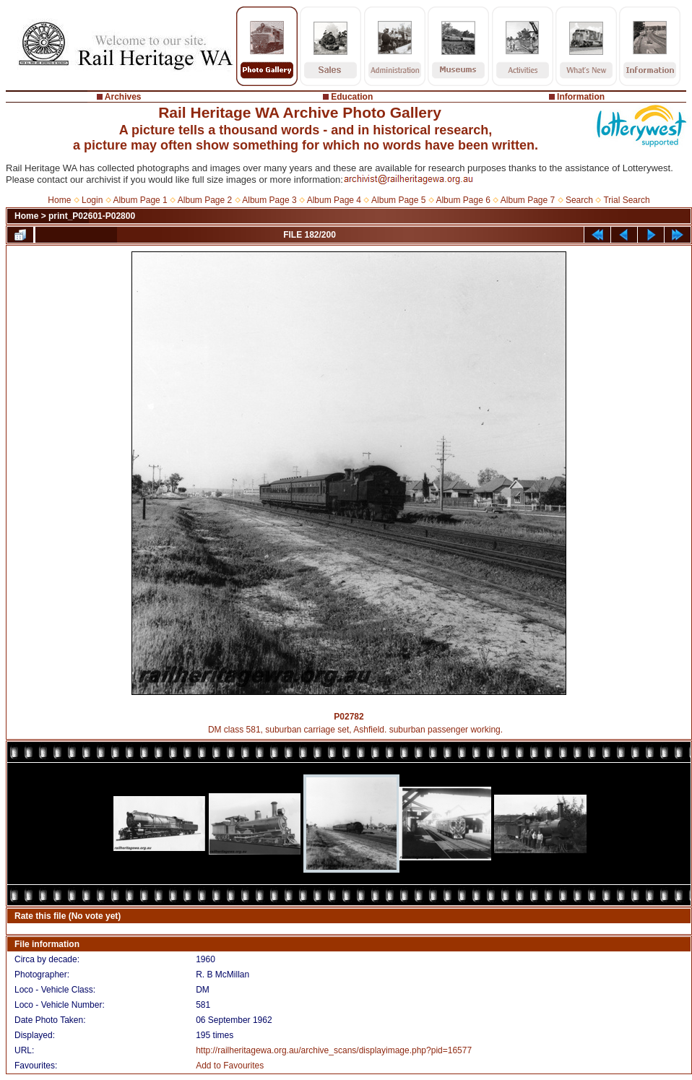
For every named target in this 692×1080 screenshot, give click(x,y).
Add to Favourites (230, 1065)
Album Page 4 (334, 200)
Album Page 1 (140, 200)
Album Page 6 (463, 200)
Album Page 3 (269, 200)
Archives (123, 97)
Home (59, 200)
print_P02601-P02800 (91, 216)
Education (352, 97)
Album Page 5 (398, 200)
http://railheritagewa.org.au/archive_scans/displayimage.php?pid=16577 (334, 1050)
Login (92, 200)
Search (579, 200)
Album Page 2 (205, 200)
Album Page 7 (528, 200)
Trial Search (626, 200)
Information (581, 97)
